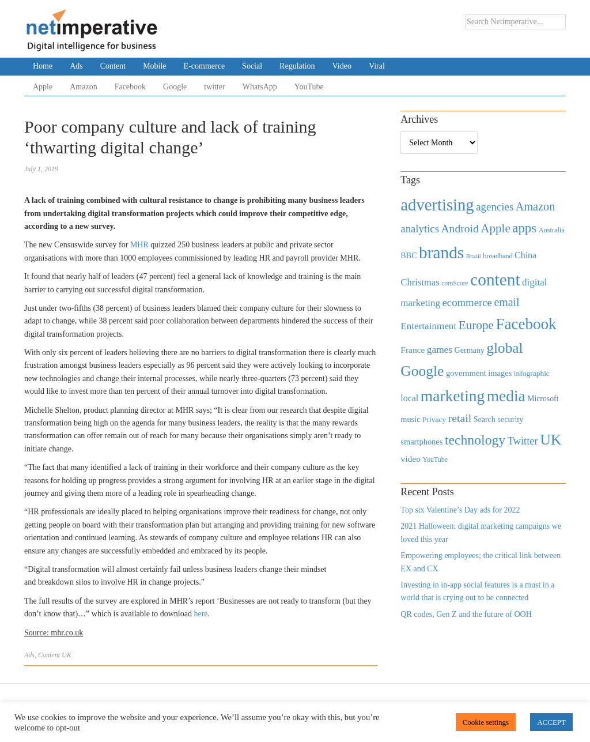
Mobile (154, 66)
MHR (139, 244)
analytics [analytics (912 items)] (419, 229)
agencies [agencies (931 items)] (494, 207)
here (200, 613)
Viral (377, 66)
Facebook (130, 86)
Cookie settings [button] (486, 722)
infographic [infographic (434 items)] (532, 373)
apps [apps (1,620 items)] (524, 228)
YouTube (309, 86)
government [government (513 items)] (466, 373)
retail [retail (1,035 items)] (460, 418)
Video (341, 66)
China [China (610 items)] (525, 255)
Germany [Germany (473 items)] (469, 350)
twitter (214, 86)
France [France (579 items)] (412, 350)
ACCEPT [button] (551, 722)
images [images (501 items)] (500, 373)
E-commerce (204, 66)
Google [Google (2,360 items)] (422, 371)
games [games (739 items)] (439, 349)
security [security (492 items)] (510, 419)
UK (66, 655)
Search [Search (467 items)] (485, 419)
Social (252, 66)
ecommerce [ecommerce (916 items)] (467, 302)
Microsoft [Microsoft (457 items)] (542, 398)
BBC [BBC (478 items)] (408, 255)
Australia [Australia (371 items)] (552, 230)
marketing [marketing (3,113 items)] (453, 396)
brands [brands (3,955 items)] (441, 252)
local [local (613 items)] (409, 398)
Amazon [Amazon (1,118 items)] (535, 206)
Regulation (297, 66)
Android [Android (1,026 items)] (459, 229)
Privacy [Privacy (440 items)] (434, 419)
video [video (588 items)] (410, 459)
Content (113, 66)
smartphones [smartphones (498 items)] (421, 441)
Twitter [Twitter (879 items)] (523, 441)
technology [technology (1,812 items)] (475, 439)
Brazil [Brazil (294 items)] (473, 256)
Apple (42, 86)
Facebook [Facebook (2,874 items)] (526, 324)
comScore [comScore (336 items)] (454, 283)
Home (42, 66)
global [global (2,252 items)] (505, 348)
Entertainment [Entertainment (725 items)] (428, 326)
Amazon (83, 86)
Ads (76, 66)
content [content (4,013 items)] (495, 279)
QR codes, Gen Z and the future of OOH (465, 614)
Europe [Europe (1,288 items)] (476, 325)
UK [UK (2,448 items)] (550, 439)
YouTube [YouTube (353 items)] (435, 459)
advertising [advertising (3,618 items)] (437, 204)
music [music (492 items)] (410, 419)
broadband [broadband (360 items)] (497, 256)
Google (175, 86)
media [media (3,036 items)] (506, 396)
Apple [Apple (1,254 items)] (495, 228)
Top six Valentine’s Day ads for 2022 (460, 510)
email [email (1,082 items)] (506, 302)
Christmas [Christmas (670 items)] (419, 282)
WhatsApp (260, 86)
